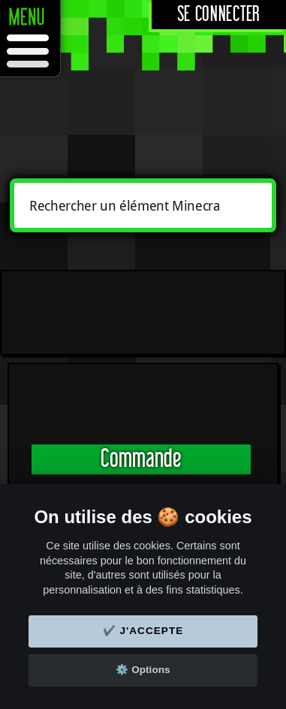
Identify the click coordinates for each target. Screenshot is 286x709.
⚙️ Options (143, 669)
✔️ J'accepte (143, 630)
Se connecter (218, 14)
